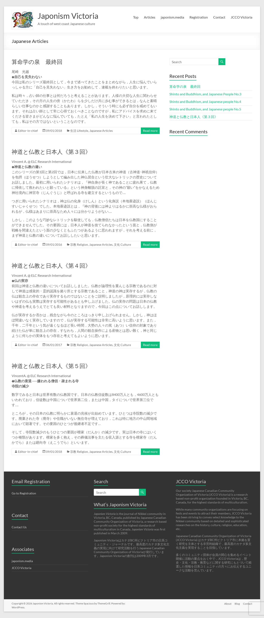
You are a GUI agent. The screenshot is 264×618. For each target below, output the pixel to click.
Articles (149, 17)
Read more (150, 130)
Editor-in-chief (28, 130)
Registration (198, 17)
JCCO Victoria (241, 17)
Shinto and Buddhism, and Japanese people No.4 (205, 101)
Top (135, 17)
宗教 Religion (79, 244)
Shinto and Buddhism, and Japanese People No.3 (205, 94)
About (227, 603)
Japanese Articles (101, 130)
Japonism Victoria (68, 15)
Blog (237, 603)
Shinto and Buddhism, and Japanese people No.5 (205, 109)
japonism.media (172, 17)
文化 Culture (122, 244)
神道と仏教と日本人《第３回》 (51, 151)
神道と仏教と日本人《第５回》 (51, 365)
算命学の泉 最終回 (37, 61)
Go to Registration (24, 493)
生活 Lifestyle (79, 130)
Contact (219, 17)
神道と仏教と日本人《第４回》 (51, 265)
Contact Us (19, 527)
